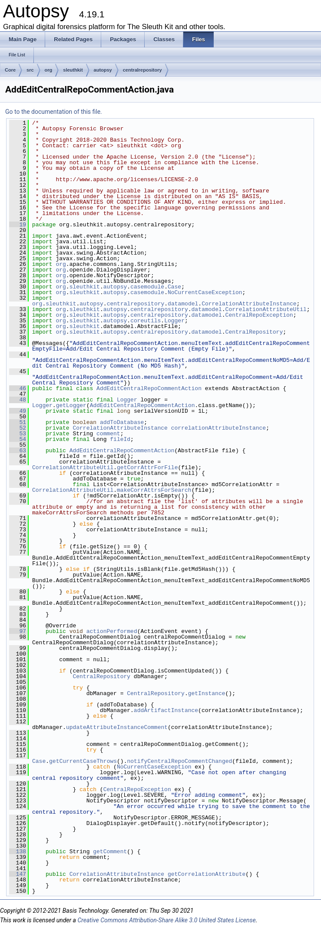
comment (108, 433)
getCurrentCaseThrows (83, 761)
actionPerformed (111, 631)
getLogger (71, 405)
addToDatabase (122, 422)
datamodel (183, 304)
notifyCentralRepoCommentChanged (179, 761)
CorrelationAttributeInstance (249, 304)
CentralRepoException (259, 315)
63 (17, 450)
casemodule (147, 287)
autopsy (103, 70)
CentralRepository (254, 332)
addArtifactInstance (166, 710)
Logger (174, 321)
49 (17, 411)
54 (17, 439)
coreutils (145, 321)
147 (17, 874)
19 (17, 225)
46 (17, 388)
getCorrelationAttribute (206, 874)
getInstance (206, 693)
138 (17, 851)
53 (17, 433)
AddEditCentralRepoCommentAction (149, 388)
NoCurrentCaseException (205, 292)
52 (17, 428)
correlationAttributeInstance (218, 428)
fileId (120, 439)
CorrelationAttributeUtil (266, 309)
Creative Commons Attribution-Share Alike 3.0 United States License (166, 920)
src (30, 70)
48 (17, 400)
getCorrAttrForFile (147, 467)
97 (17, 631)
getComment (110, 851)
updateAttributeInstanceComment (117, 727)
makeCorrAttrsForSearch (154, 490)
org (49, 70)
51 (17, 422)
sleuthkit (73, 70)
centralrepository (142, 70)
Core (10, 70)
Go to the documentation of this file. (53, 111)
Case (174, 287)
